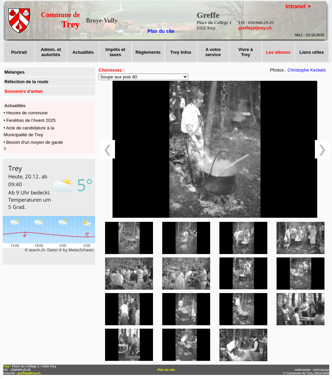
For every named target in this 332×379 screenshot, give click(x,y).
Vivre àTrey (245, 52)
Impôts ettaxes (115, 52)
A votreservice (213, 52)
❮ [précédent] (107, 149)
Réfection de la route (26, 81)
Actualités (82, 52)
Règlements (148, 52)
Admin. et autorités (51, 52)
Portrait (19, 52)
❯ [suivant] (322, 149)
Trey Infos (180, 52)
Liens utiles (311, 52)
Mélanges (14, 72)
